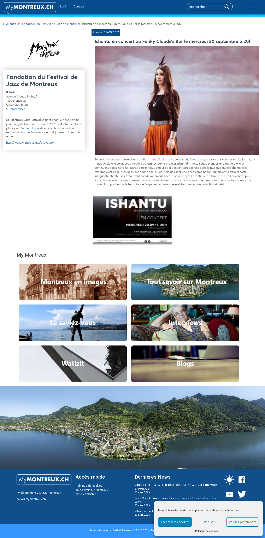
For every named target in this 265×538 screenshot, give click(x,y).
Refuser (209, 522)
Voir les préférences (243, 522)
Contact (69, 6)
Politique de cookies (206, 530)
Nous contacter (86, 494)
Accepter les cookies (175, 522)
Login (54, 6)
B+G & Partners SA (124, 530)
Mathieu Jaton (29, 128)
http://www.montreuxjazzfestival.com (30, 142)
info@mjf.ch (17, 109)
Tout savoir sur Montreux (92, 490)
